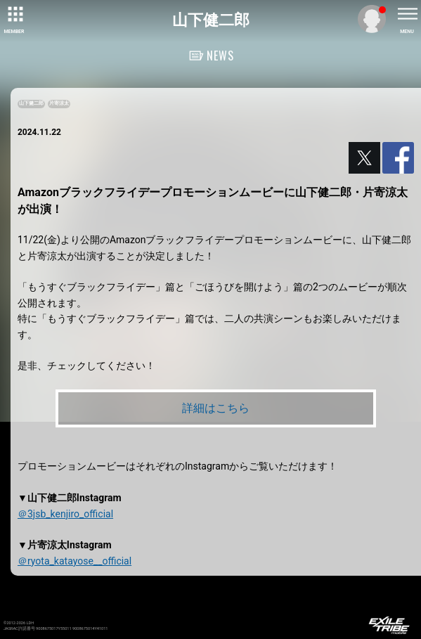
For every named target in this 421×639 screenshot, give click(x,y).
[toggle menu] (407, 14)
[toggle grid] (14, 14)
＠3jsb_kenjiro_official (65, 513)
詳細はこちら (216, 408)
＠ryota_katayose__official (74, 561)
